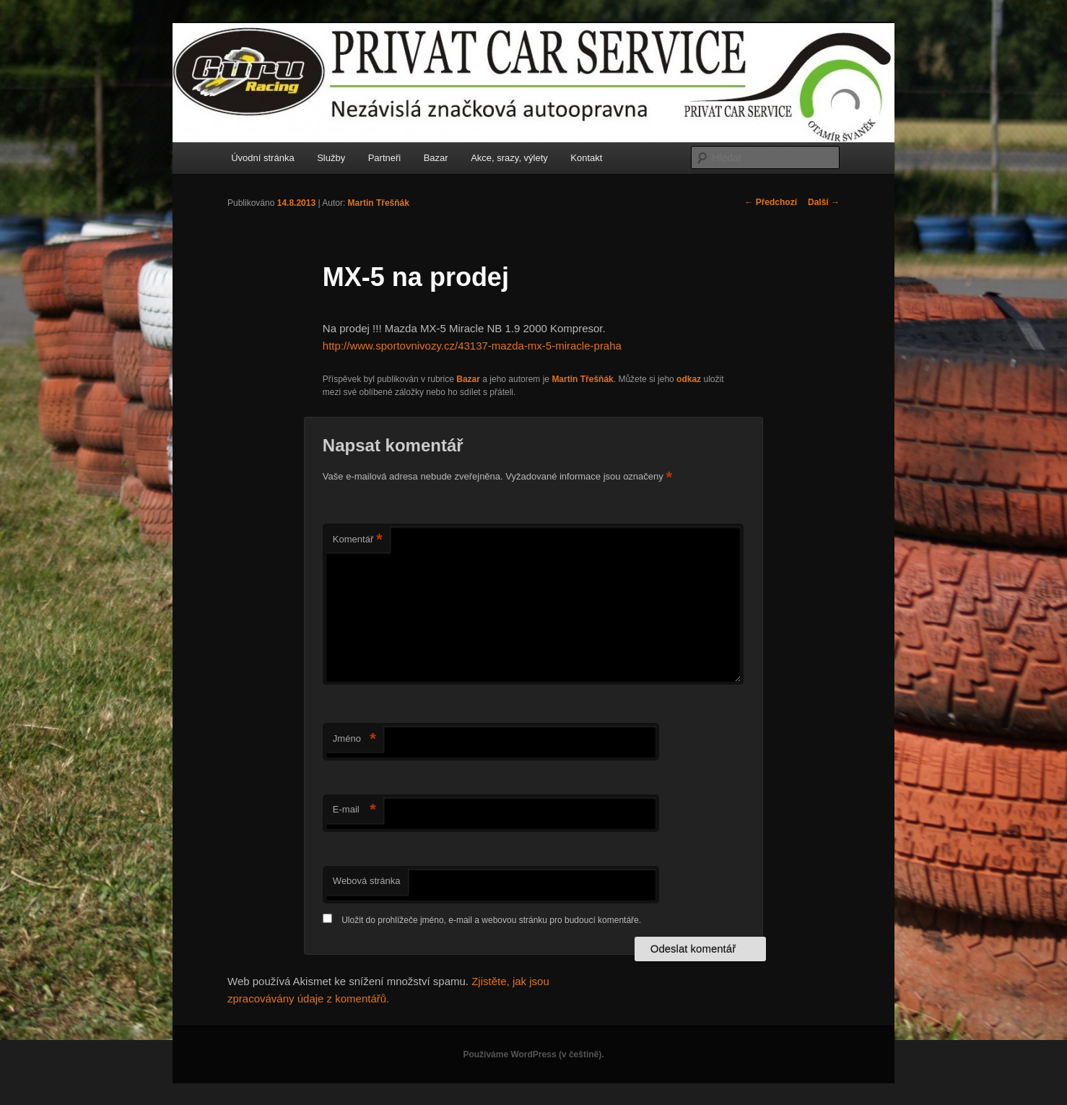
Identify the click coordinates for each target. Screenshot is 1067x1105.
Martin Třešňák (378, 203)
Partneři (384, 157)
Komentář (358, 539)
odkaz (688, 379)
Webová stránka (367, 880)
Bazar (436, 157)
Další (824, 202)
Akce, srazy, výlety (509, 157)
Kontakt (586, 157)
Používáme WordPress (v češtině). (533, 1054)
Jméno (354, 739)
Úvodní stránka (262, 157)
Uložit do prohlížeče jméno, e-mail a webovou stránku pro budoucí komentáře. (491, 920)
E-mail (354, 810)
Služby (331, 157)
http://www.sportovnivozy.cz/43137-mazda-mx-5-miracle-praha (472, 345)
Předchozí (770, 202)
